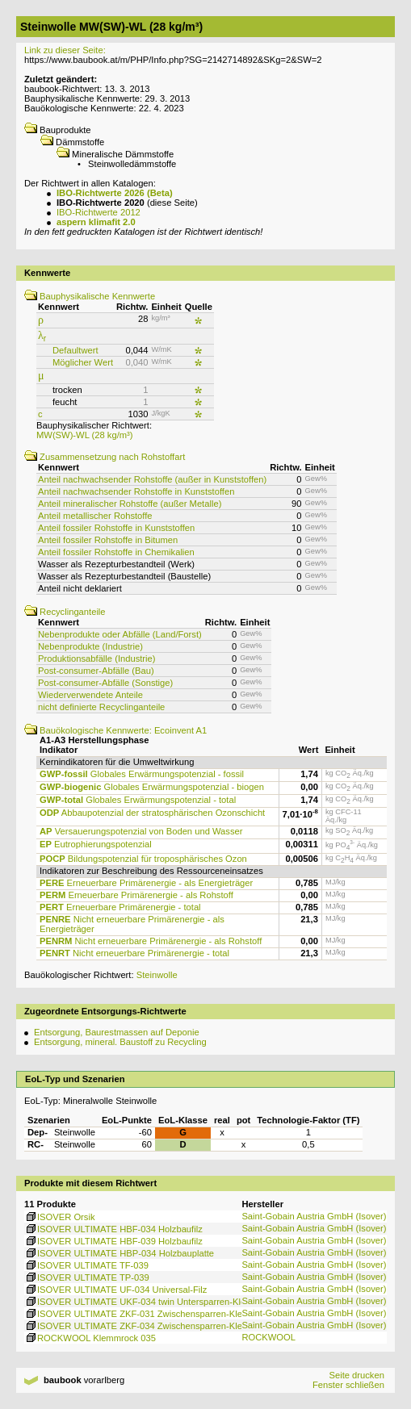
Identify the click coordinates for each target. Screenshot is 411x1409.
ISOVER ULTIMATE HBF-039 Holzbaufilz (113, 1241)
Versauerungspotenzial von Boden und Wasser (141, 831)
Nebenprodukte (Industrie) (90, 646)
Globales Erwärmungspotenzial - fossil (142, 774)
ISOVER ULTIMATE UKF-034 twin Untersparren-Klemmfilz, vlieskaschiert (177, 1302)
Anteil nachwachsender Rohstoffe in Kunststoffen (136, 491)
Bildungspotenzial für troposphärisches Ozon (143, 858)
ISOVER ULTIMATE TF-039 (86, 1265)
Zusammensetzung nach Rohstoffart (104, 457)
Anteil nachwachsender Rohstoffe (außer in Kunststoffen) (152, 479)
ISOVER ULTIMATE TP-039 (86, 1277)
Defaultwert (75, 350)
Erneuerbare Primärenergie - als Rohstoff (136, 895)
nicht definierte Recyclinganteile (101, 707)
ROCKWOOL (268, 1337)
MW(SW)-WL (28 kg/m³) (84, 435)
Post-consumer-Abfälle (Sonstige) (105, 683)
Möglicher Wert (82, 362)
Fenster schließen (348, 1385)
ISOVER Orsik (59, 1217)
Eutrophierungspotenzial (96, 844)
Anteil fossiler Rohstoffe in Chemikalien (116, 552)
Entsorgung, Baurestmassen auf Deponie (116, 1032)
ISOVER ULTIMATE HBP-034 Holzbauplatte (119, 1253)
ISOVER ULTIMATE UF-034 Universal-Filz (115, 1289)
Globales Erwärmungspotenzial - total (138, 800)
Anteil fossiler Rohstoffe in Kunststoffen (116, 528)
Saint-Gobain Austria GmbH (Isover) (313, 1216)
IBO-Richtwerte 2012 (98, 212)
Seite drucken (356, 1375)
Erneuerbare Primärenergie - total (120, 907)
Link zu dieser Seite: (65, 50)
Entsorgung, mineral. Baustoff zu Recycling (120, 1042)
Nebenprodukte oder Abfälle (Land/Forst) (120, 634)
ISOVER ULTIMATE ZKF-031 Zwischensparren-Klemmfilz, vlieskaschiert (176, 1314)
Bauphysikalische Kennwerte (89, 296)
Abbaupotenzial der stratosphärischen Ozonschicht (152, 812)
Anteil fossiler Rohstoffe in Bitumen (108, 540)
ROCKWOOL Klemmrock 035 (90, 1338)
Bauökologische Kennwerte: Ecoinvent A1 (115, 730)
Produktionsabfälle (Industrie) (97, 658)
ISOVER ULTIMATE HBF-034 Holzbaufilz (113, 1229)
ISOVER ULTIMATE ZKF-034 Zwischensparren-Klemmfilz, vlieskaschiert (176, 1326)
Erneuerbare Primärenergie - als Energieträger (146, 883)
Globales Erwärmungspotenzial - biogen (152, 787)
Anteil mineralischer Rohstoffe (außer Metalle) (129, 503)
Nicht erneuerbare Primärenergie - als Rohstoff (151, 941)
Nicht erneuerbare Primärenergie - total (134, 953)
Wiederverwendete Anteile (90, 695)
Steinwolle (157, 975)
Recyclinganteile (65, 612)
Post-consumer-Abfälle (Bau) (96, 670)
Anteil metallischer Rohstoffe (95, 516)
